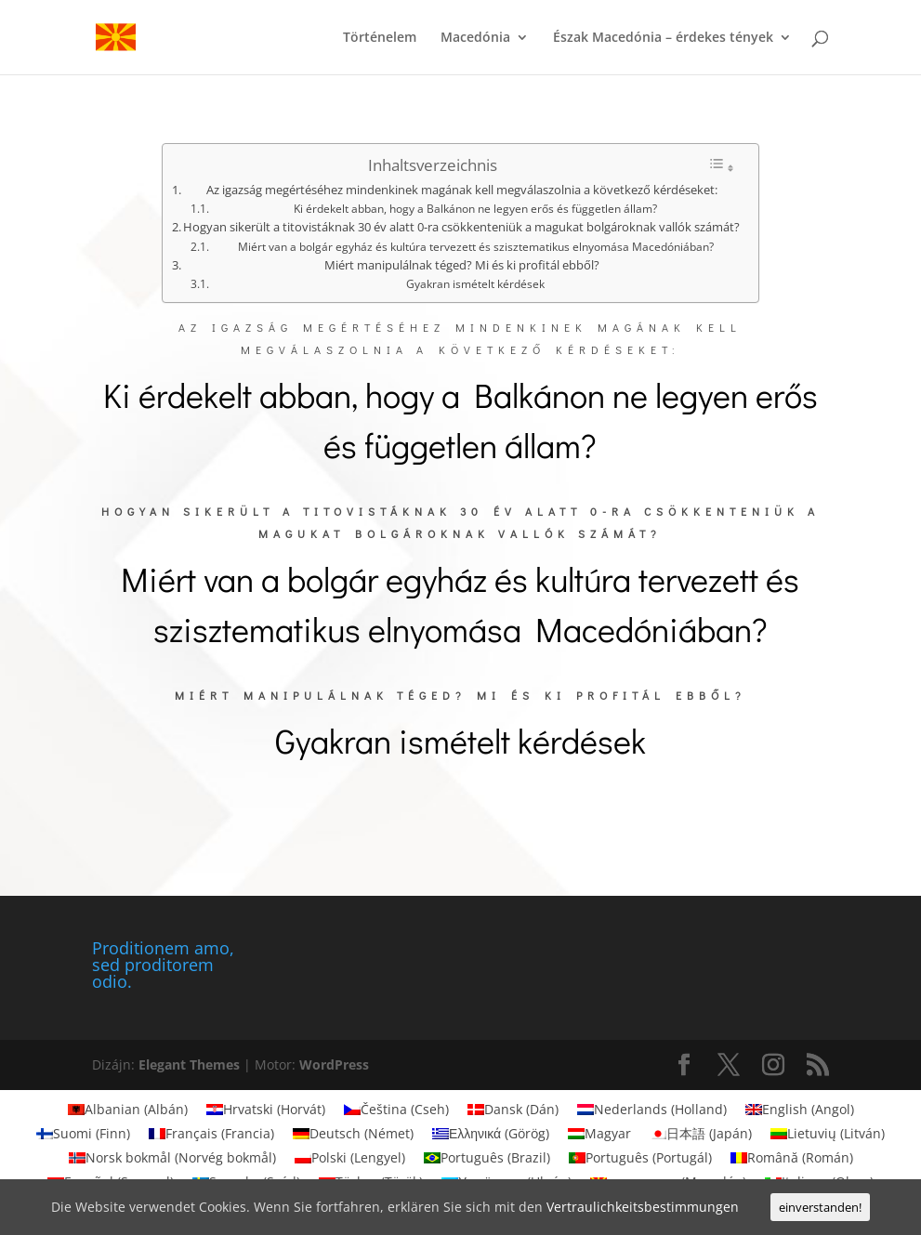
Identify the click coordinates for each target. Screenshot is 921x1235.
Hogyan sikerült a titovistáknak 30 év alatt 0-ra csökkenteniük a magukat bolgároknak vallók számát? (461, 226)
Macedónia (475, 38)
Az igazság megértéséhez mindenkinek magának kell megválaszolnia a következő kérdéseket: (461, 189)
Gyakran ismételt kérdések (475, 284)
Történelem (379, 38)
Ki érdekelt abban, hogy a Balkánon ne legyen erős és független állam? (475, 209)
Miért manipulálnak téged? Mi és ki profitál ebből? (461, 264)
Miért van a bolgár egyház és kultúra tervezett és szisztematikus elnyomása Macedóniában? (476, 247)
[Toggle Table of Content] (721, 165)
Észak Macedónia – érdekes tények (663, 38)
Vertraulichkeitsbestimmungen (642, 1206)
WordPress (334, 1064)
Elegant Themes (189, 1064)
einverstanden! (820, 1207)
